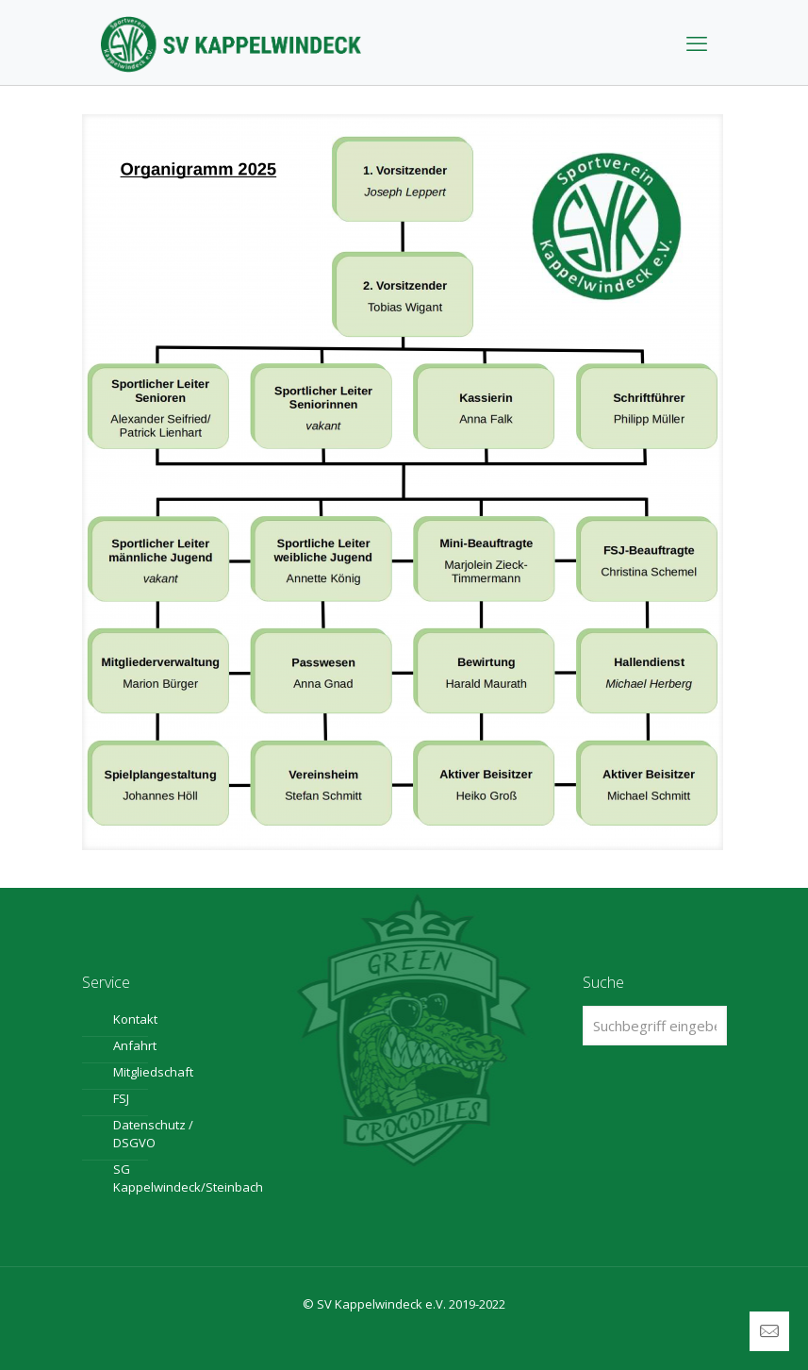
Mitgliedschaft (153, 1071)
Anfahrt (135, 1045)
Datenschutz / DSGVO (153, 1133)
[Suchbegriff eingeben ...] (655, 1025)
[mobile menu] (697, 42)
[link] (402, 482)
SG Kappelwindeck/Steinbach (165, 1178)
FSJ (121, 1098)
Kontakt (135, 1019)
